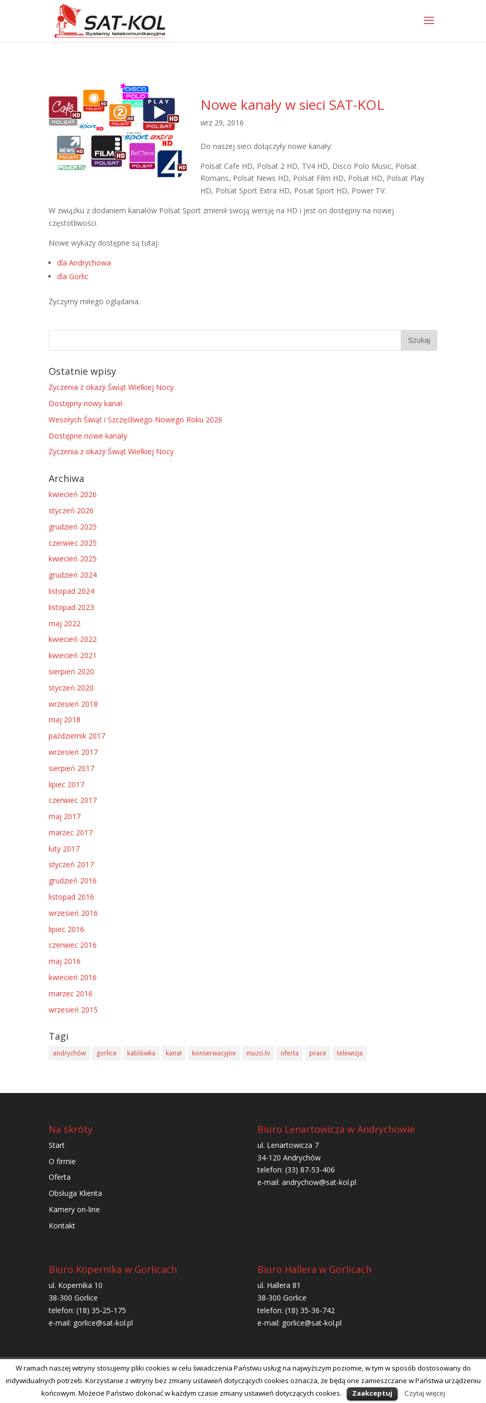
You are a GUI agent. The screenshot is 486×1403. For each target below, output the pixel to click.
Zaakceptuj (372, 1393)
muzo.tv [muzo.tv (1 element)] (258, 1053)
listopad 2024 (71, 591)
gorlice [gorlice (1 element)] (106, 1053)
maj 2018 (65, 719)
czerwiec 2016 (73, 945)
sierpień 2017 (71, 768)
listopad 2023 (71, 607)
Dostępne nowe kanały (88, 436)
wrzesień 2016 (73, 913)
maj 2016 (65, 961)
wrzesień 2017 (73, 752)
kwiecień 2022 (73, 639)
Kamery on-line (74, 1209)
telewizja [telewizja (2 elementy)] (350, 1053)
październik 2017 (77, 736)
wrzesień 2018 (73, 704)
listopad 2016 (71, 897)
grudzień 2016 (73, 881)
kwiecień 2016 (73, 977)
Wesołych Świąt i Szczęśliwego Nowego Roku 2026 (135, 419)
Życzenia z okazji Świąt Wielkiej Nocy (111, 387)
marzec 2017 (71, 832)
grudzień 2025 (73, 527)
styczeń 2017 (71, 864)
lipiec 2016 (66, 929)
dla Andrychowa (84, 263)
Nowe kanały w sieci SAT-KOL (292, 104)
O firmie (62, 1161)
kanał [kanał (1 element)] (174, 1053)
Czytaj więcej (424, 1393)
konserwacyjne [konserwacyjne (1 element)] (214, 1053)
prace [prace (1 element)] (317, 1053)
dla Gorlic (72, 276)
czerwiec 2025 (73, 543)
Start (57, 1145)
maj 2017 (65, 816)
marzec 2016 (71, 993)
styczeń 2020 (71, 688)
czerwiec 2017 (73, 800)
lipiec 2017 (66, 784)
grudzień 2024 (73, 575)
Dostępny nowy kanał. (86, 403)
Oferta (60, 1177)
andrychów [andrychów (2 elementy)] (69, 1053)
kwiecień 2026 (73, 494)
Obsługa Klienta (75, 1193)
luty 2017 (64, 849)
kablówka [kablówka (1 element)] (141, 1053)
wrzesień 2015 (73, 1010)
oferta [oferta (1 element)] (289, 1053)
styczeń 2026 (71, 510)
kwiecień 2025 (73, 559)
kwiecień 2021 (73, 655)
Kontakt (62, 1225)
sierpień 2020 (71, 671)
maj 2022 (65, 623)
